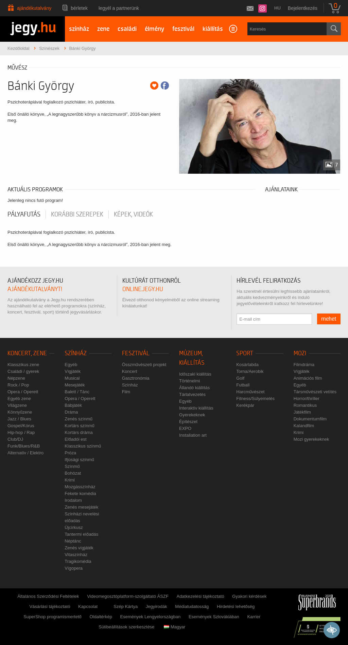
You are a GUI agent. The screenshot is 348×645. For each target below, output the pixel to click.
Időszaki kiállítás (195, 374)
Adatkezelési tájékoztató (200, 596)
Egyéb (71, 364)
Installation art (193, 435)
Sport (244, 353)
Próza (70, 452)
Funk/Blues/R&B (23, 446)
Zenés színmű (78, 418)
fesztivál (183, 29)
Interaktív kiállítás (196, 408)
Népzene (16, 378)
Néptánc (73, 541)
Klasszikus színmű (83, 446)
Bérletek (79, 8)
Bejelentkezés (302, 8)
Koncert (129, 371)
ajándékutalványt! (34, 289)
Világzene (17, 405)
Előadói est (75, 439)
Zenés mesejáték (81, 507)
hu (277, 8)
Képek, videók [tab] (133, 214)
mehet (328, 319)
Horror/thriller (306, 398)
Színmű (72, 466)
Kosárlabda (247, 364)
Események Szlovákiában (214, 616)
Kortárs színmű (79, 425)
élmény (154, 29)
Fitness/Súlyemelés (255, 398)
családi (127, 29)
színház (79, 29)
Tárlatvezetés (192, 394)
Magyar (174, 626)
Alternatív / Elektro (25, 452)
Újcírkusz (74, 527)
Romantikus (305, 405)
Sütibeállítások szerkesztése (126, 626)
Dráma (71, 412)
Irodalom (73, 500)
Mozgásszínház (80, 486)
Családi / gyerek (23, 371)
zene (103, 29)
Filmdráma (304, 364)
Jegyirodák (156, 606)
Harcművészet (250, 391)
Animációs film (308, 378)
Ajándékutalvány (34, 8)
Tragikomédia (78, 561)
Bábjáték (73, 405)
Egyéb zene (19, 398)
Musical (72, 378)
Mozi (300, 353)
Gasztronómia (136, 378)
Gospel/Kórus (20, 425)
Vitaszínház (76, 554)
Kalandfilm (304, 425)
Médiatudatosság (192, 606)
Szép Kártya (126, 606)
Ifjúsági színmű (79, 459)
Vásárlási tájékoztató (49, 606)
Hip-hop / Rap (21, 432)
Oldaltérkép (100, 616)
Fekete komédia (80, 493)
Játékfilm (302, 412)
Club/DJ (15, 439)
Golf (240, 378)
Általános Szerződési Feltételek (48, 596)
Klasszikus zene (23, 364)
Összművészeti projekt (144, 364)
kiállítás (213, 29)
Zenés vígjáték (79, 547)
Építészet (188, 421)
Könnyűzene (19, 412)
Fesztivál (136, 353)
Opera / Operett (22, 391)
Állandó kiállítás (194, 387)
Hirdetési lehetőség (236, 606)
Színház (76, 353)
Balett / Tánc (77, 391)
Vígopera (74, 568)
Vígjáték (73, 371)
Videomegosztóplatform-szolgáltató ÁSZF (128, 596)
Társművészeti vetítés (315, 391)
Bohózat (73, 473)
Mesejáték (75, 384)
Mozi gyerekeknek (311, 439)
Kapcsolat (88, 606)
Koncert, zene (27, 353)
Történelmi (189, 380)
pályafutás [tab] (23, 214)
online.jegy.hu (142, 289)
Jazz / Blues (19, 418)
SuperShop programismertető (52, 616)
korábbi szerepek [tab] (77, 214)
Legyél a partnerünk (119, 8)
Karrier (253, 616)
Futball (242, 384)
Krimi (70, 479)
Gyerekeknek (192, 414)
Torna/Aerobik (249, 371)
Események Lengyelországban (150, 616)
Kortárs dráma (78, 432)
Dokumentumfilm (310, 418)
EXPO (185, 428)
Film (126, 391)
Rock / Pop (18, 384)
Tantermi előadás (81, 534)
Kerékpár (245, 405)
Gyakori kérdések (249, 596)
